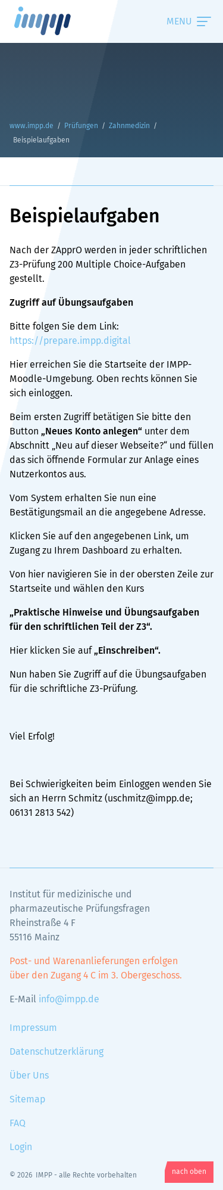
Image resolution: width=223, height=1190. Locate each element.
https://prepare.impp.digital (70, 341)
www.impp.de (57, 21)
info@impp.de (69, 999)
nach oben (189, 1172)
